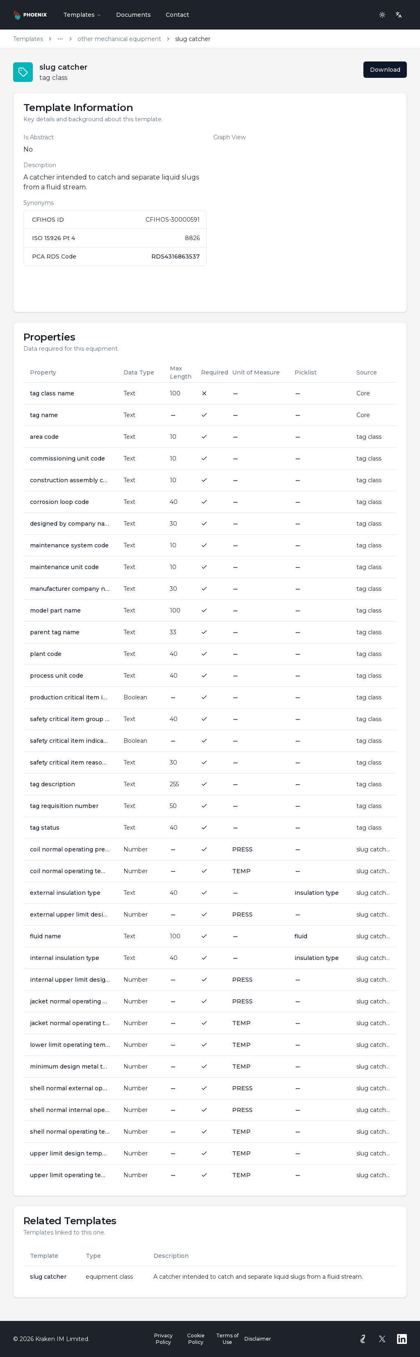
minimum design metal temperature (70, 1066)
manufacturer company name (70, 588)
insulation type (316, 892)
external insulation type (65, 892)
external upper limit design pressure (70, 914)
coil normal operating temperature (70, 871)
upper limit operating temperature (70, 1175)
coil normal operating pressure (70, 849)
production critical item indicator (70, 697)
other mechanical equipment (119, 39)
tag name (44, 415)
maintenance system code (69, 545)
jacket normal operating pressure (70, 1001)
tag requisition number (64, 806)
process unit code (56, 675)
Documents (133, 14)
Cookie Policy (196, 1338)
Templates (82, 14)
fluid (300, 936)
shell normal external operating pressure (70, 1088)
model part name (55, 610)
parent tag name (55, 632)
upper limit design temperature (70, 1153)
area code (44, 436)
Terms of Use (227, 1338)
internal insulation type (64, 958)
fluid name (45, 936)
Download (385, 69)
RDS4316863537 (175, 256)
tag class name (52, 393)
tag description (52, 784)
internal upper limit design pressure (70, 979)
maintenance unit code (64, 567)
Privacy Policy (163, 1338)
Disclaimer (257, 1339)
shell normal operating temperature (70, 1131)
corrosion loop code (59, 502)
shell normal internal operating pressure (70, 1110)
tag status (44, 827)
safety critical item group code (70, 719)
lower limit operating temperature (70, 1044)
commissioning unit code (67, 458)
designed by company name (70, 523)
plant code (46, 654)
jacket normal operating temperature (70, 1023)
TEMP (241, 871)
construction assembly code (70, 480)
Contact (177, 14)
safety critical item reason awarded (70, 762)
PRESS (242, 849)
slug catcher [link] (192, 39)
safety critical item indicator (70, 740)
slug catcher (48, 1276)
